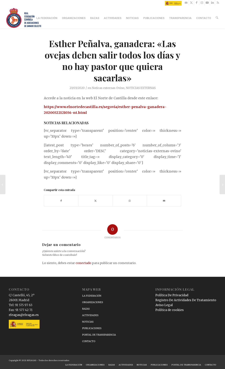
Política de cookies (169, 310)
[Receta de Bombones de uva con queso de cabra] (222, 184)
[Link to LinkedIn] (212, 2)
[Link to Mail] (186, 2)
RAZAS (86, 308)
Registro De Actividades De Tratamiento (185, 300)
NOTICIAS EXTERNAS (141, 88)
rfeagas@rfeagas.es (24, 315)
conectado (83, 263)
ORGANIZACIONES (92, 302)
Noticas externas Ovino (108, 88)
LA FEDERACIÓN (91, 295)
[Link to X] (191, 2)
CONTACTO (88, 341)
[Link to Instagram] (201, 2)
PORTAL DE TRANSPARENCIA (99, 334)
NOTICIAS (88, 321)
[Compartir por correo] (164, 200)
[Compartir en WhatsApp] (130, 200)
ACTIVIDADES (90, 315)
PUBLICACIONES (91, 328)
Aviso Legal (164, 305)
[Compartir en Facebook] (61, 200)
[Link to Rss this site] (217, 2)
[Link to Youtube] (207, 2)
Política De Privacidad (171, 295)
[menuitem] (28, 18)
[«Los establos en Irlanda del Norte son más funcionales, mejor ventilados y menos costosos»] (2, 184)
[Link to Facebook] (196, 2)
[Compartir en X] (95, 200)
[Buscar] (217, 18)
